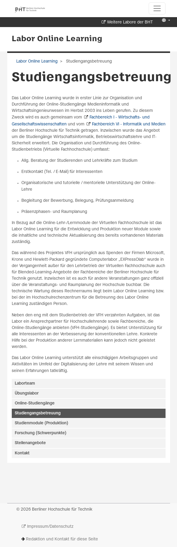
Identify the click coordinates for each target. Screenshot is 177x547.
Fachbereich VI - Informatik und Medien (129, 124)
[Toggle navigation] (157, 8)
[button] (165, 20)
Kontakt (22, 453)
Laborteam (25, 384)
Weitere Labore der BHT (130, 22)
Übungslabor (27, 393)
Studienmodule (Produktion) (41, 423)
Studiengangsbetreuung (38, 413)
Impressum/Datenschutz (50, 527)
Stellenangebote (30, 443)
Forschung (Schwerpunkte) (40, 433)
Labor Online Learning (57, 39)
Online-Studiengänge (35, 403)
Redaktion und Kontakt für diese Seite (62, 539)
